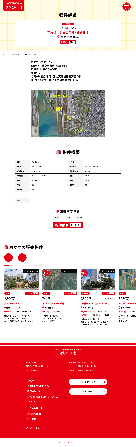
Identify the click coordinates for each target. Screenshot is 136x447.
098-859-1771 (36, 370)
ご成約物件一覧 (35, 408)
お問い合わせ (88, 391)
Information (34, 414)
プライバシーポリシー (34, 428)
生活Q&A (33, 401)
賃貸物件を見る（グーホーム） (41, 396)
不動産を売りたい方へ (38, 386)
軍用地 (14, 54)
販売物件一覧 (34, 391)
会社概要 (31, 419)
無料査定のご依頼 (88, 381)
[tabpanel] (60, 297)
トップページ (5, 54)
